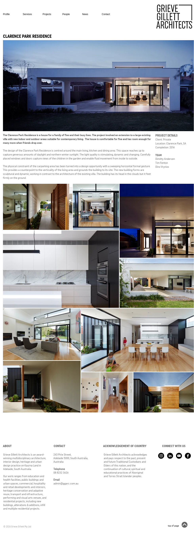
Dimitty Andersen (165, 158)
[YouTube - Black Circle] (179, 456)
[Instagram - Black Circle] (161, 456)
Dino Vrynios (162, 166)
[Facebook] (188, 456)
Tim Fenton (161, 162)
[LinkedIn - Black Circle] (170, 456)
